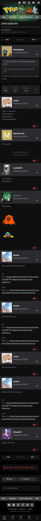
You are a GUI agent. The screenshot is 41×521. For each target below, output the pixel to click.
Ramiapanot (7, 30)
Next (34, 39)
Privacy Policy (12, 509)
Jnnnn (16, 101)
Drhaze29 (17, 432)
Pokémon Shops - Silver (18, 32)
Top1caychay (30, 61)
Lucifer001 (17, 168)
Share (9, 479)
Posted (20, 52)
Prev (7, 39)
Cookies (30, 509)
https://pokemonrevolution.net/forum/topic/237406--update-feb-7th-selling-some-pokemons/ (20, 279)
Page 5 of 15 (20, 39)
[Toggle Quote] (5, 61)
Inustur (16, 255)
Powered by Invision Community (20, 511)
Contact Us (22, 509)
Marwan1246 (19, 133)
